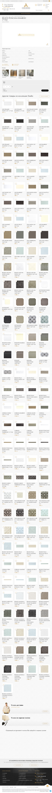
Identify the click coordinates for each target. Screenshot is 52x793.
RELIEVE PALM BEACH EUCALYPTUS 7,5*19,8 (7, 397)
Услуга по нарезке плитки (20, 718)
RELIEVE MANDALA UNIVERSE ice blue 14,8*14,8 (7, 695)
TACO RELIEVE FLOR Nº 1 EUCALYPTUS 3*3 (44, 502)
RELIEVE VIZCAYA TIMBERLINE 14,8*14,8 (6, 292)
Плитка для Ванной (22, 778)
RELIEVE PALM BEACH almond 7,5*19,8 (31, 554)
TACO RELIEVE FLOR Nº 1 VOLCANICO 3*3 (19, 520)
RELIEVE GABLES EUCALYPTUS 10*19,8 (6, 485)
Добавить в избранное (6, 65)
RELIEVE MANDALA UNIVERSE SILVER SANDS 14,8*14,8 (19, 657)
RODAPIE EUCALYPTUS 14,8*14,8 (42, 344)
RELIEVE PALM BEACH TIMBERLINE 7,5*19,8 (19, 397)
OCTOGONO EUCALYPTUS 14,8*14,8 (30, 309)
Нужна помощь (34, 765)
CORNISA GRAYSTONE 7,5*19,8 (30, 432)
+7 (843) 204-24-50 (8, 6)
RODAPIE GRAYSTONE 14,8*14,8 (30, 362)
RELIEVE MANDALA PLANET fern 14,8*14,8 (7, 640)
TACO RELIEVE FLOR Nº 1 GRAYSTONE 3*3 (32, 520)
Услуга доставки (17, 705)
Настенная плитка (22, 774)
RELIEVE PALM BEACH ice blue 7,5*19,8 (43, 554)
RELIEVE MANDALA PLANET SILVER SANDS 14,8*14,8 (44, 603)
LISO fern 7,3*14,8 (19, 176)
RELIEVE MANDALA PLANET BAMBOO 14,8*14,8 (32, 603)
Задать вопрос (18, 765)
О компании (5, 773)
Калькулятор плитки (6, 780)
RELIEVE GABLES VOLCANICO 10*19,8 (31, 485)
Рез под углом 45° (13, 77)
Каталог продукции (25, 13)
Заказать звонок (6, 7)
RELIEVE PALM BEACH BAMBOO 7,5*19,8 (31, 380)
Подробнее (45, 711)
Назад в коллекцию (44, 96)
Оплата (4, 776)
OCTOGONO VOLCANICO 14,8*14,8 (5, 327)
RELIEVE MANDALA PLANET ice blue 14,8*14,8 (32, 640)
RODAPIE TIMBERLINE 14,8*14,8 (17, 362)
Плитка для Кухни (22, 776)
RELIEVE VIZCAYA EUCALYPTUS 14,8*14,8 (43, 274)
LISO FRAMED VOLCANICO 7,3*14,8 (18, 128)
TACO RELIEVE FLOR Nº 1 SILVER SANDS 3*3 (32, 502)
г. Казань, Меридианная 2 (8, 4)
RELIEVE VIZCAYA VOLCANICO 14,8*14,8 (18, 292)
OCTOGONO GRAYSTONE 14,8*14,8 (17, 327)
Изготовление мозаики (21, 77)
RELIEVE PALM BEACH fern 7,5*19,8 (18, 554)
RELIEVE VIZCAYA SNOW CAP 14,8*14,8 (18, 274)
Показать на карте (39, 774)
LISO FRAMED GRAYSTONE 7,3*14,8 (30, 128)
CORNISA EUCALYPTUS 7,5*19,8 (42, 415)
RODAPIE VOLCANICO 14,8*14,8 (5, 362)
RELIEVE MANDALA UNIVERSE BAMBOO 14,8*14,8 (7, 657)
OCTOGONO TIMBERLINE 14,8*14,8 (42, 309)
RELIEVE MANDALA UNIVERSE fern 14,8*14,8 (32, 676)
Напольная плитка (22, 773)
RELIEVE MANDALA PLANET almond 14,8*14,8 (19, 640)
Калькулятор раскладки (15, 65)
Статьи (4, 774)
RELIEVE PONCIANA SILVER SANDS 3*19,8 (7, 450)
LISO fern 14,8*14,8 (19, 256)
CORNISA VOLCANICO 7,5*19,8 (17, 432)
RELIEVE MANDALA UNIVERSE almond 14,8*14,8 (44, 676)
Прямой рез (4, 77)
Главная (3, 16)
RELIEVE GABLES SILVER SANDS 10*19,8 (43, 467)
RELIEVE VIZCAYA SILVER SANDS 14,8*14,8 (6, 274)
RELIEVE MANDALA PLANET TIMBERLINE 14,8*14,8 (19, 621)
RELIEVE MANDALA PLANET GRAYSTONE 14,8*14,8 (44, 621)
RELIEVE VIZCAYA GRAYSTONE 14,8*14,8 (31, 292)
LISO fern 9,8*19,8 (44, 208)
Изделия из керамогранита (29, 77)
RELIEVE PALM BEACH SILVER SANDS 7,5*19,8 (43, 380)
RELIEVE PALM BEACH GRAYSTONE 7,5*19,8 (44, 397)
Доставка (4, 778)
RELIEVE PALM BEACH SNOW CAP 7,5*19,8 (19, 380)
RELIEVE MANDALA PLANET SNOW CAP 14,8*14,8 (19, 603)
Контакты (4, 781)
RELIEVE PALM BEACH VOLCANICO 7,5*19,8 (32, 397)
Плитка (7, 16)
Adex (9, 16)
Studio (12, 16)
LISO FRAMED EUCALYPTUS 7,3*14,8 (42, 111)
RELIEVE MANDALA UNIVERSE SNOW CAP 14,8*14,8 (44, 640)
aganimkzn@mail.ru (44, 762)
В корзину (45, 90)
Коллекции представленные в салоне (25, 780)
